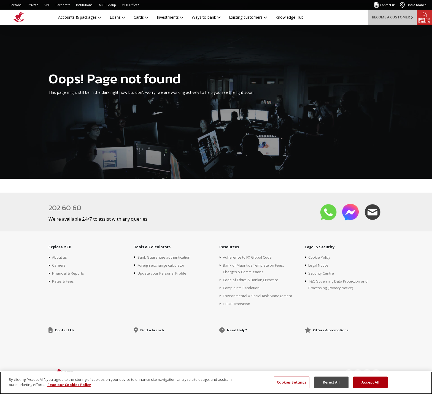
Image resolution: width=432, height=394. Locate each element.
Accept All (370, 382)
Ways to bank (206, 17)
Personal (15, 5)
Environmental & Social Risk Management (260, 295)
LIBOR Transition (238, 303)
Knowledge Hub (290, 17)
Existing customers (248, 17)
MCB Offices (130, 5)
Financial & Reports (69, 273)
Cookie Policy (320, 257)
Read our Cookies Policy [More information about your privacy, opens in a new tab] (69, 384)
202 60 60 (65, 207)
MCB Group (107, 5)
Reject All (331, 382)
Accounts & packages (79, 17)
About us (60, 257)
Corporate (63, 5)
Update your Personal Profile (163, 273)
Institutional (84, 5)
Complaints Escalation (242, 287)
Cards (141, 17)
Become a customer (392, 17)
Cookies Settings (291, 382)
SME (47, 5)
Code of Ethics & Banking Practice (253, 279)
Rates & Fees (64, 281)
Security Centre (321, 273)
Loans (117, 17)
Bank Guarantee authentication (165, 257)
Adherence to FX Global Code (249, 257)
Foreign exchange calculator (162, 265)
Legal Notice (319, 265)
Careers (59, 265)
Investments (170, 17)
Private (33, 5)
